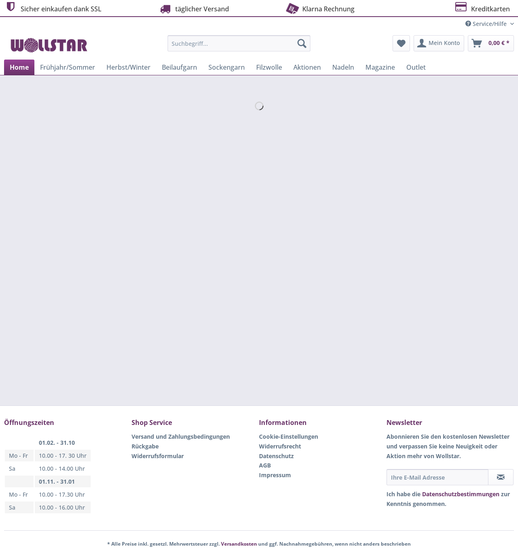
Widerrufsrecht (280, 446)
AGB (265, 465)
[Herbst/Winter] (128, 67)
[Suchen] (301, 43)
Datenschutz (276, 456)
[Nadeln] (343, 67)
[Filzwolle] (269, 67)
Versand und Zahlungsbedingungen (181, 436)
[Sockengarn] (227, 67)
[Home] (19, 67)
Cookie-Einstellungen (288, 436)
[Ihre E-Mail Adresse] (437, 477)
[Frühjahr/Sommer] (67, 67)
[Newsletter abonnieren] (501, 477)
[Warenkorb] (491, 43)
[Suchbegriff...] (239, 43)
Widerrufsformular (158, 456)
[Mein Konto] (439, 43)
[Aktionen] (307, 67)
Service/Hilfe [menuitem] (486, 24)
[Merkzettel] (401, 43)
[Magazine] (380, 67)
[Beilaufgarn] (179, 67)
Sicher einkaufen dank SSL (53, 7)
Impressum (275, 475)
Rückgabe (145, 446)
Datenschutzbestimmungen (460, 494)
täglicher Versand (193, 9)
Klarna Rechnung (319, 8)
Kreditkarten (482, 7)
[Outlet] (416, 67)
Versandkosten (239, 543)
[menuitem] (239, 47)
